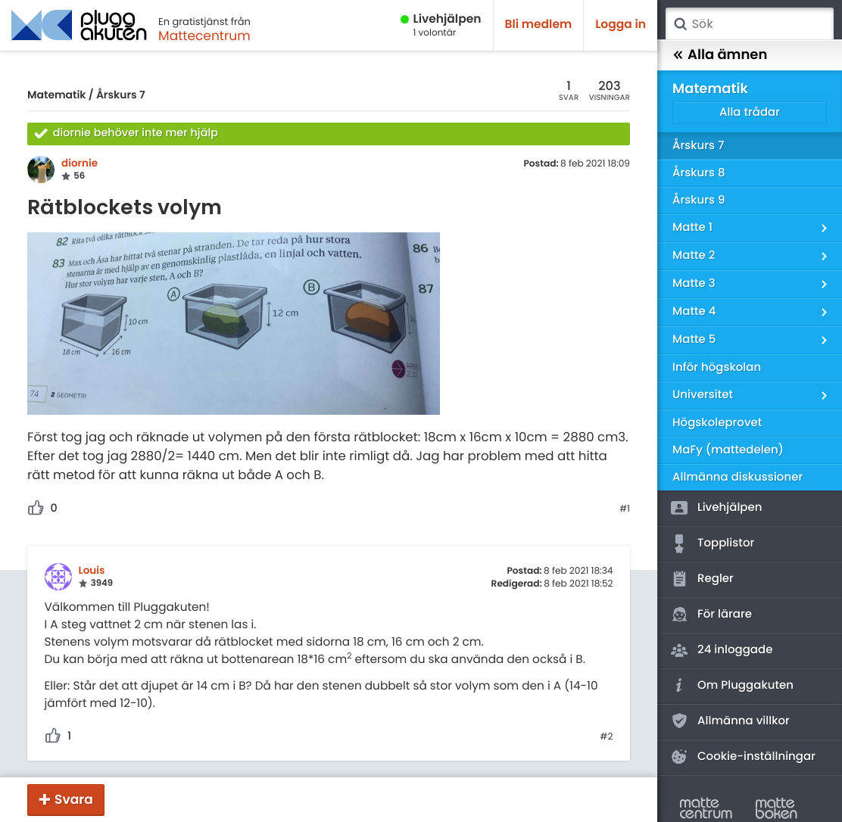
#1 (624, 509)
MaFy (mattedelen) (728, 450)
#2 (606, 737)
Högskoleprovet (717, 423)
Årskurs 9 (698, 200)
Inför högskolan (716, 367)
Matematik (56, 94)
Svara (74, 799)
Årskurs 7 (120, 94)
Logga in (620, 25)
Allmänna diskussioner (737, 477)
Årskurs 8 (698, 173)
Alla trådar (749, 112)
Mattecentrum (204, 35)
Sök (680, 24)
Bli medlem (538, 25)
